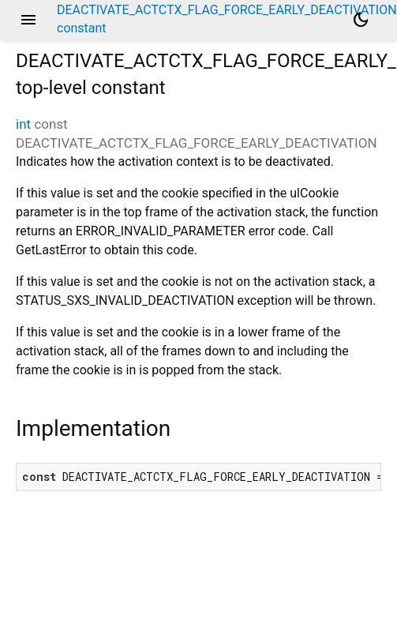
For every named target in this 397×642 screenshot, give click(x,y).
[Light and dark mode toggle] (360, 19)
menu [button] (28, 19)
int (23, 124)
